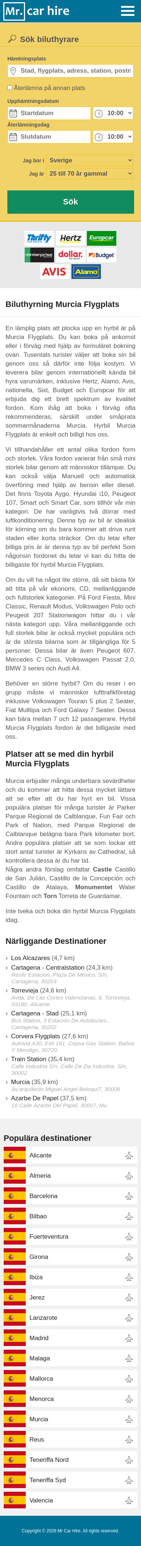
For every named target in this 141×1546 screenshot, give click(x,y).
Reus (36, 1439)
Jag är (36, 174)
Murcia (20, 1082)
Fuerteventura (48, 1236)
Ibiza (36, 1277)
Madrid (39, 1338)
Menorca (41, 1398)
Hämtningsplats (26, 59)
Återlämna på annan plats (49, 88)
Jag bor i (33, 160)
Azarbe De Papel (35, 1098)
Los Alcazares (30, 958)
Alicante (40, 1155)
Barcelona (43, 1196)
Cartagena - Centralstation (47, 967)
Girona (38, 1256)
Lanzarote (43, 1317)
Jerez (37, 1297)
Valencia (41, 1500)
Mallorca (41, 1378)
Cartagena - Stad (35, 1013)
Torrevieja (24, 990)
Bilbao (38, 1216)
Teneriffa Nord (48, 1459)
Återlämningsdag (28, 125)
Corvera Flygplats (35, 1036)
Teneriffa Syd (47, 1480)
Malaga (39, 1358)
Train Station (28, 1059)
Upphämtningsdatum (33, 101)
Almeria (40, 1175)
